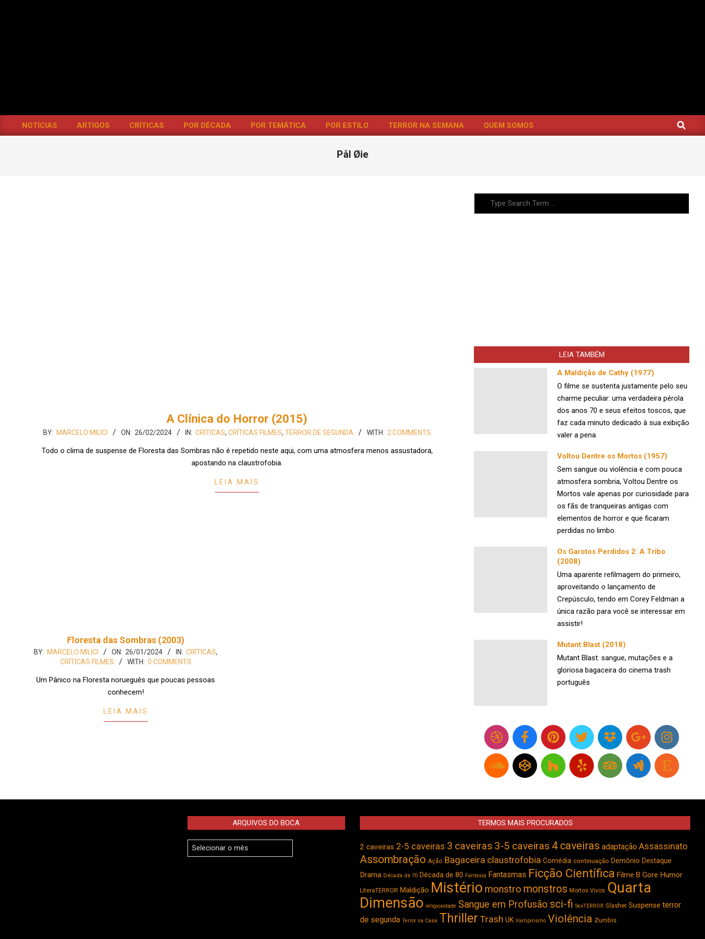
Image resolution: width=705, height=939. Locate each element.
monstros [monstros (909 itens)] (545, 889)
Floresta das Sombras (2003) (126, 640)
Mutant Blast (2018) (591, 644)
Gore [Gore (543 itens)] (650, 874)
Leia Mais (236, 482)
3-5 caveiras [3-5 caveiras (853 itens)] (522, 846)
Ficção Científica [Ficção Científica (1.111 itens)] (571, 873)
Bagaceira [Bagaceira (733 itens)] (464, 860)
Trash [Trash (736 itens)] (491, 919)
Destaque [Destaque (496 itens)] (657, 861)
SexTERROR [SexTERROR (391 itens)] (589, 906)
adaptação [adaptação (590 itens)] (619, 846)
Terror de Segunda (319, 432)
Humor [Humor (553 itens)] (671, 874)
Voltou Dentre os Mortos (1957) (612, 456)
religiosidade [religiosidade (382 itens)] (440, 906)
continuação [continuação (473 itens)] (591, 861)
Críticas (210, 432)
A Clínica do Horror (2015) (236, 419)
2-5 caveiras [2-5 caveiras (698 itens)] (420, 846)
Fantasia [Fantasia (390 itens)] (475, 875)
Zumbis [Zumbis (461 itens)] (605, 920)
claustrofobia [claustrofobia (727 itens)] (514, 860)
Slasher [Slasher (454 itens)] (616, 905)
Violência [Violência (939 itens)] (570, 919)
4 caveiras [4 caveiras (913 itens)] (576, 846)
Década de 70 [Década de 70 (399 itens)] (400, 875)
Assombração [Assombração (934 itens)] (393, 859)
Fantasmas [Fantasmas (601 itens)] (507, 874)
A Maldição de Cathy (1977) (605, 372)
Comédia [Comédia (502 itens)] (557, 861)
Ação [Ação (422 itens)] (435, 861)
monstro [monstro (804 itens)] (503, 889)
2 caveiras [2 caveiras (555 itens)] (377, 847)
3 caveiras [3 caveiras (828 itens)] (470, 846)
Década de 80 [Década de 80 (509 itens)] (441, 875)
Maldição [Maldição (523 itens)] (414, 890)
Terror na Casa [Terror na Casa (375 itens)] (419, 920)
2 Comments (409, 432)
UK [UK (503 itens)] (509, 920)
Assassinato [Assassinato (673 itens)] (663, 846)
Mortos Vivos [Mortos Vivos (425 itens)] (587, 890)
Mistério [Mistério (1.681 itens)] (457, 887)
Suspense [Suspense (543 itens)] (644, 905)
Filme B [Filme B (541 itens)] (628, 874)
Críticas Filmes (255, 432)
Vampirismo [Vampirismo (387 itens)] (531, 920)
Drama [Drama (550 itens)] (370, 874)
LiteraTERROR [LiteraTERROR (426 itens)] (379, 890)
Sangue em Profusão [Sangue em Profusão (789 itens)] (503, 904)
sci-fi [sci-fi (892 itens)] (561, 904)
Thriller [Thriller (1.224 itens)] (458, 918)
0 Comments (169, 662)
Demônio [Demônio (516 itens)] (625, 861)
